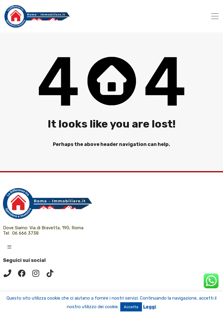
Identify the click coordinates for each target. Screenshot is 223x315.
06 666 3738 (25, 233)
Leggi (149, 306)
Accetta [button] (131, 307)
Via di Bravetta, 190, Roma (57, 227)
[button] (9, 247)
